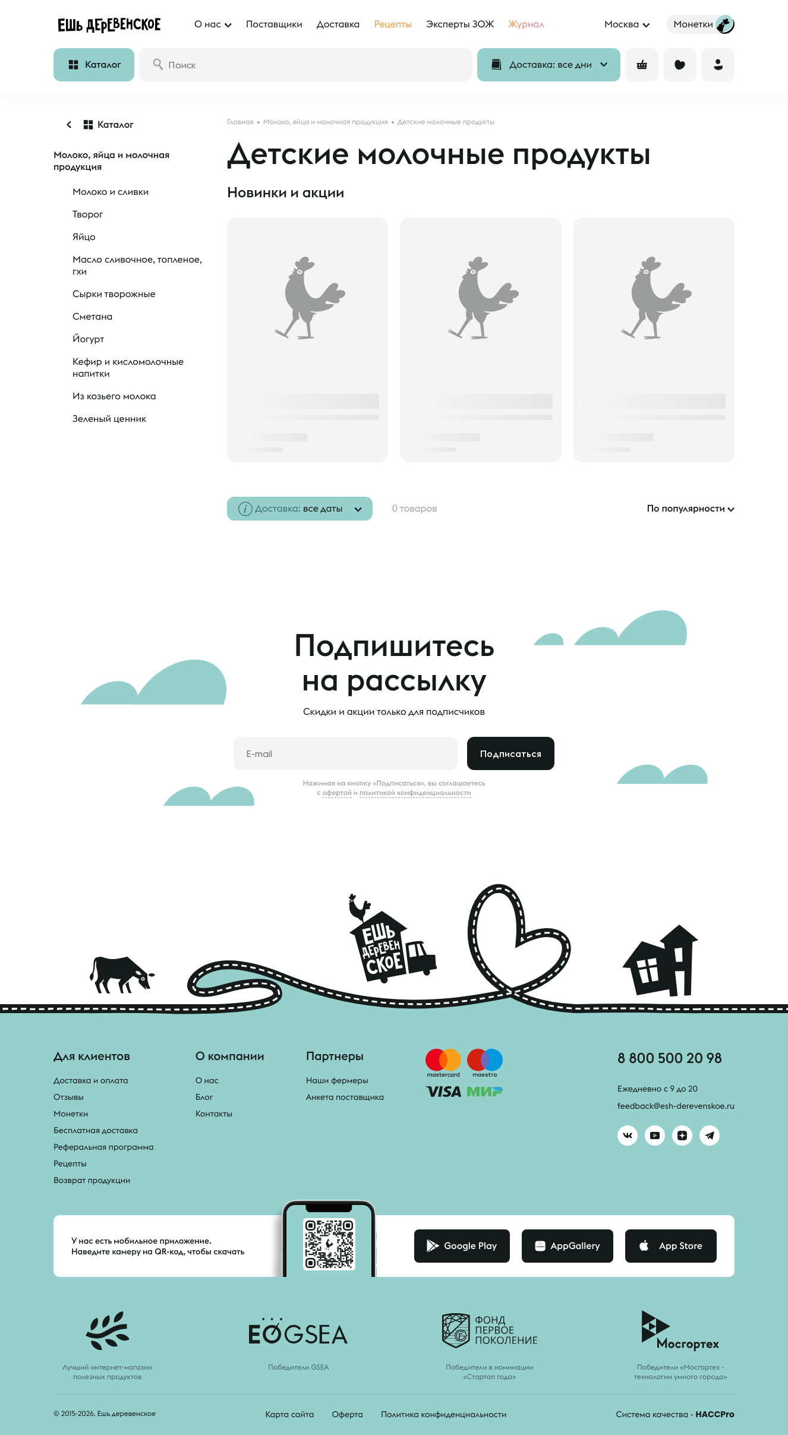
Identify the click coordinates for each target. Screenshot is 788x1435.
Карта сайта (289, 1414)
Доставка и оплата (90, 1080)
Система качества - (675, 1414)
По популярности (686, 508)
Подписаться (510, 753)
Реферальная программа (103, 1147)
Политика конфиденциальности (443, 1414)
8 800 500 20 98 (669, 1057)
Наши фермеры (337, 1080)
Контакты (214, 1113)
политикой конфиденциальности (415, 793)
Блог (204, 1097)
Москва (621, 24)
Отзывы (68, 1097)
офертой (337, 793)
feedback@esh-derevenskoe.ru (676, 1106)
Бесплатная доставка (95, 1130)
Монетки (70, 1113)
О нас (207, 1080)
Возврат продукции (91, 1180)
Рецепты (70, 1163)
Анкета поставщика (345, 1097)
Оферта (347, 1414)
